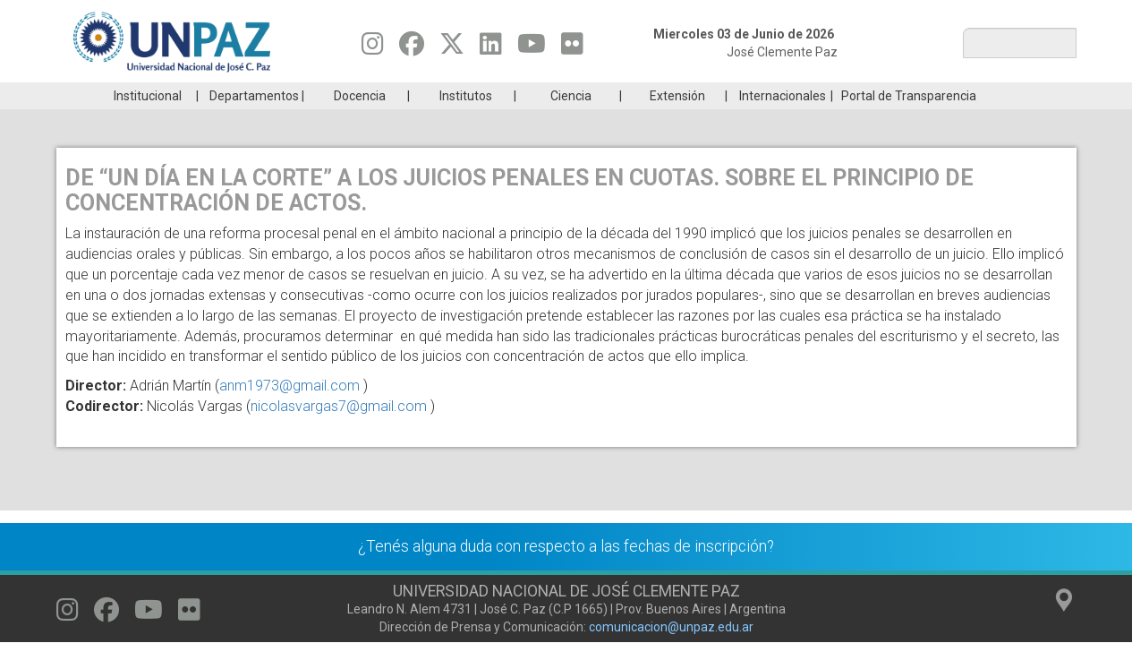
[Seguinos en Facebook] (411, 48)
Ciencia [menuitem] (571, 123)
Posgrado (990, 96)
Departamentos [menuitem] (254, 123)
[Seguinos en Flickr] (572, 48)
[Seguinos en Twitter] (451, 48)
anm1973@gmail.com (289, 412)
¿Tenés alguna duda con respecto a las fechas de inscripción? (566, 573)
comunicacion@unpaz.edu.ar (671, 654)
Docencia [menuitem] (360, 123)
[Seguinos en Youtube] (531, 48)
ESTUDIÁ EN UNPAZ (310, 96)
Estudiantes (650, 96)
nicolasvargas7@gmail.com (339, 433)
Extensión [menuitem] (677, 123)
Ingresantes (480, 96)
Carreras (140, 96)
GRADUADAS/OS (820, 96)
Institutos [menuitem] (465, 123)
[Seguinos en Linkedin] (491, 48)
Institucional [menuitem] (148, 123)
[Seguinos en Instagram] (373, 48)
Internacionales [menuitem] (782, 123)
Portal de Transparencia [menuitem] (908, 123)
